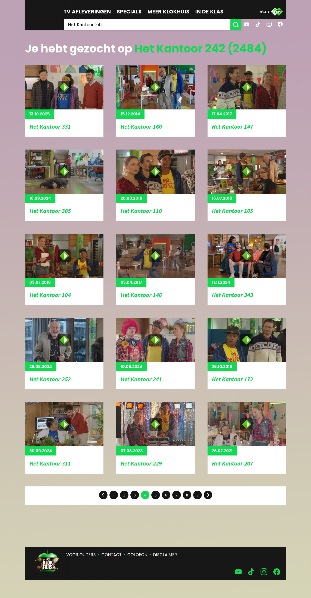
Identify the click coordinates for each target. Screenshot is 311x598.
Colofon (137, 555)
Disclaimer (165, 555)
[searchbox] (147, 24)
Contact (112, 555)
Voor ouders (81, 555)
